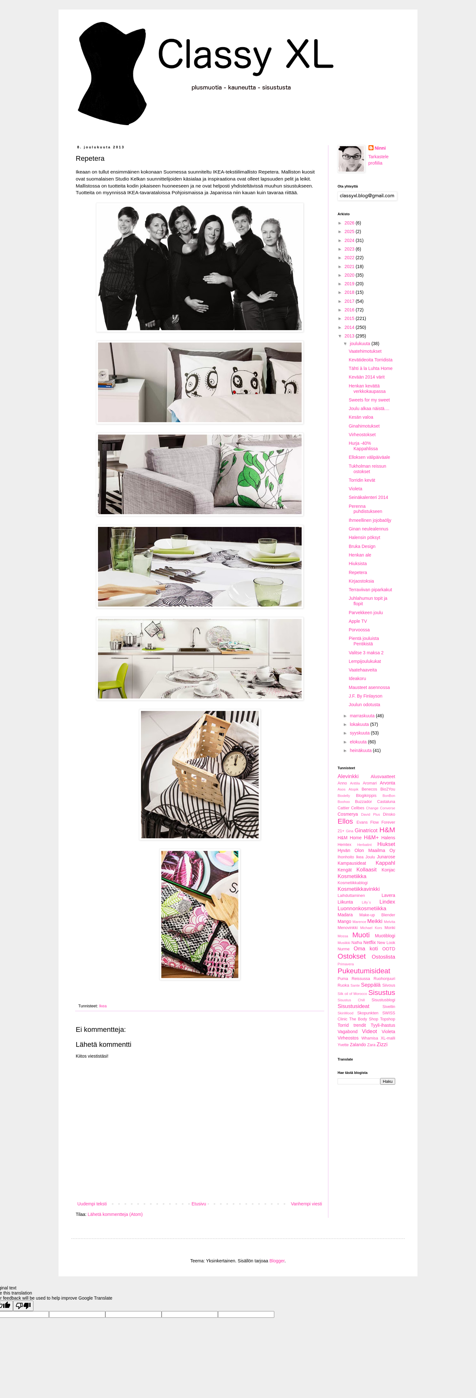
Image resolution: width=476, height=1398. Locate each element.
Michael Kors (371, 928)
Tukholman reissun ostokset (367, 469)
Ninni (380, 148)
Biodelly (344, 796)
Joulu (370, 857)
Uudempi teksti (92, 1203)
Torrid (343, 1025)
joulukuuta (360, 343)
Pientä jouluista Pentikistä (364, 641)
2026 (350, 222)
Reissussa (361, 978)
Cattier (343, 808)
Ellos (345, 821)
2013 (350, 335)
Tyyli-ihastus (383, 1025)
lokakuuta (360, 724)
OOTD (388, 948)
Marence (360, 922)
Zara (371, 1045)
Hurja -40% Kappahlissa (363, 446)
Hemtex (344, 844)
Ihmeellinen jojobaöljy (370, 520)
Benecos (369, 789)
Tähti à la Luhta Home (371, 368)
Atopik (354, 789)
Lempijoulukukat (365, 661)
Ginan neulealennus (368, 528)
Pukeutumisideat (364, 971)
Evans (362, 822)
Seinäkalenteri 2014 (368, 497)
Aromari (370, 783)
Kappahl (385, 863)
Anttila (355, 783)
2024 (350, 240)
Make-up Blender (377, 915)
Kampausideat (352, 863)
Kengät (345, 869)
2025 (350, 231)
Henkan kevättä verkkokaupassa (367, 388)
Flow (374, 822)
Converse (387, 808)
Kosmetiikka (352, 876)
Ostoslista (383, 957)
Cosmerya (348, 814)
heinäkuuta (361, 750)
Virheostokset (362, 434)
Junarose (386, 856)
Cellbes (357, 808)
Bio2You (388, 789)
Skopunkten (368, 1013)
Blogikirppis (366, 795)
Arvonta (387, 782)
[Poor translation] (23, 1306)
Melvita (389, 922)
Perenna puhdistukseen (365, 509)
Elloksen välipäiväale (369, 457)
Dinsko (389, 814)
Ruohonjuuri (384, 978)
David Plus (370, 814)
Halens (388, 837)
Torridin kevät (362, 480)
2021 (350, 266)
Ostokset (352, 956)
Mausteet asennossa (369, 687)
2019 (350, 283)
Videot (369, 1031)
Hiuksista (358, 563)
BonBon (388, 796)
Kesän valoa (361, 417)
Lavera (388, 895)
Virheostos (348, 1037)
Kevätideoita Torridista (370, 359)
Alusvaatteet (383, 776)
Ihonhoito (346, 857)
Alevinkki (348, 776)
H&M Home (349, 837)
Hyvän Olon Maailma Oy (366, 850)
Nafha (356, 942)
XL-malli (388, 1038)
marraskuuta (363, 715)
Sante (355, 985)
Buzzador (363, 801)
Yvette (343, 1045)
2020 (350, 275)
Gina (350, 831)
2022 (350, 257)
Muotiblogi (385, 935)
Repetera (358, 572)
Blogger (277, 1260)
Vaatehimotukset (365, 351)
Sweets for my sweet (369, 399)
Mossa (343, 936)
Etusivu (199, 1203)
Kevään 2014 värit (367, 377)
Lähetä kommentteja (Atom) (115, 1214)
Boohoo (344, 802)
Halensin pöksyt (364, 537)
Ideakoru (357, 678)
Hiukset (386, 844)
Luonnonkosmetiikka (362, 908)
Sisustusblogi (383, 1000)
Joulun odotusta (364, 704)
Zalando (358, 1044)
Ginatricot (366, 830)
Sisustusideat (353, 1006)
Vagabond (348, 1031)
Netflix (369, 942)
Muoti (361, 935)
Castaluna (386, 801)
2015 (350, 318)
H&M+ (371, 837)
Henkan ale (360, 554)
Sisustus (381, 993)
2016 (350, 309)
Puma (343, 978)
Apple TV (358, 621)
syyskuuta (360, 732)
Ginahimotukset (364, 426)
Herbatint (364, 845)
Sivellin (388, 1006)
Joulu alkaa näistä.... (369, 408)
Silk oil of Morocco (352, 994)
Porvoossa (359, 629)
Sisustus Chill (351, 1000)
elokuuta (359, 741)
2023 (350, 249)
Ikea (103, 1006)
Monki (389, 928)
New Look (386, 942)
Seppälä (371, 985)
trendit (360, 1025)
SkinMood (346, 1013)
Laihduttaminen (351, 895)
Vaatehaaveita (363, 669)
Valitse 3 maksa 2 (366, 652)
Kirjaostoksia (361, 581)
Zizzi (382, 1044)
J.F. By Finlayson (365, 696)
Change (372, 808)
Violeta (355, 488)
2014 (350, 327)
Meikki (374, 921)
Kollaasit (366, 870)
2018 (350, 292)
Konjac (388, 869)
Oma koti (366, 949)
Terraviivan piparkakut (370, 589)
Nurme (344, 949)
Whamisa (369, 1038)
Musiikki (344, 943)
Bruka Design (362, 546)
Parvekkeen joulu (366, 612)
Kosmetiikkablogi (353, 883)
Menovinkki (348, 928)
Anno (342, 783)
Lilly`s (366, 902)
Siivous (388, 985)
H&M (387, 830)
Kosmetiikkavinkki (359, 889)
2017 (350, 301)
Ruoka (343, 985)
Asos (342, 789)
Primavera (346, 964)
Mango (344, 921)
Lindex (387, 902)
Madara (345, 914)
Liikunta (345, 902)
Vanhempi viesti (306, 1203)
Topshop (387, 1019)
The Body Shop (363, 1019)
